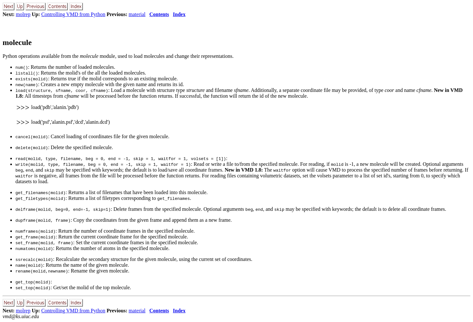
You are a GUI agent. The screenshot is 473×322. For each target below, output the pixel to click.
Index (179, 14)
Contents (159, 14)
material (137, 14)
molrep (23, 14)
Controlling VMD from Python (73, 14)
